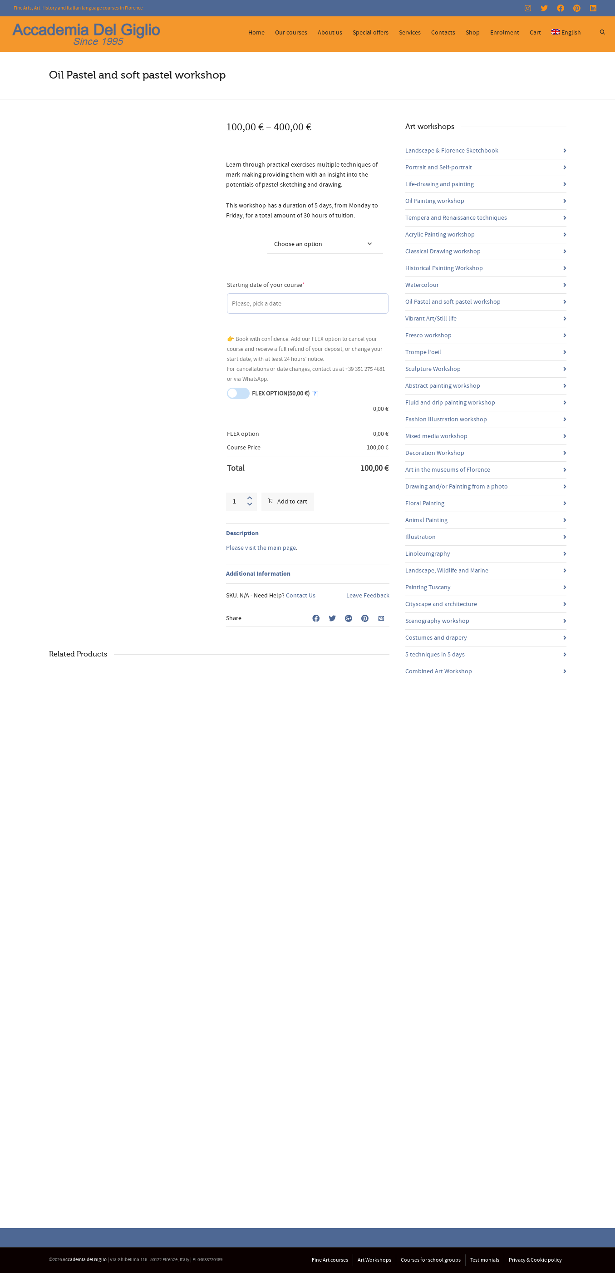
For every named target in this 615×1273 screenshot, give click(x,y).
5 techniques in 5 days (435, 655)
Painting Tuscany (428, 587)
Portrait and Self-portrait (438, 167)
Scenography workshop (437, 621)
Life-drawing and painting (439, 184)
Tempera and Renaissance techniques (456, 218)
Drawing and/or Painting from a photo (456, 487)
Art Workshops (374, 1260)
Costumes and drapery (436, 638)
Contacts (443, 33)
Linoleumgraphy (427, 554)
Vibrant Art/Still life (431, 319)
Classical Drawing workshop (443, 251)
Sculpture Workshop (433, 369)
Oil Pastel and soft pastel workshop (453, 302)
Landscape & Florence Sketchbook (451, 151)
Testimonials (484, 1260)
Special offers (371, 33)
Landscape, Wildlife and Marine (446, 571)
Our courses (291, 33)
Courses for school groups (431, 1260)
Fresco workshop (428, 335)
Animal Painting (426, 520)
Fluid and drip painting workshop (450, 403)
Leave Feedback (367, 596)
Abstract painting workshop (442, 386)
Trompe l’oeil (423, 352)
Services (410, 33)
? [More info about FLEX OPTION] (315, 394)
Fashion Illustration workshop (446, 419)
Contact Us (300, 596)
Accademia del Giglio (85, 1260)
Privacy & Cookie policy (535, 1260)
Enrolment (504, 33)
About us (330, 33)
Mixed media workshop (436, 436)
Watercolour (422, 285)
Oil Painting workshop (434, 201)
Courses (237, 239)
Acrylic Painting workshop (440, 235)
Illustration (420, 537)
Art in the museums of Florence (447, 470)
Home (256, 33)
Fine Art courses (330, 1260)
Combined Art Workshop (438, 671)
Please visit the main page (261, 548)
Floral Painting (424, 503)
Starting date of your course (279, 285)
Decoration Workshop (434, 453)
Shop (473, 33)
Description (242, 533)
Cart (535, 33)
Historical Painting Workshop (444, 268)
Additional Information (258, 573)
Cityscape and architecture (441, 604)
